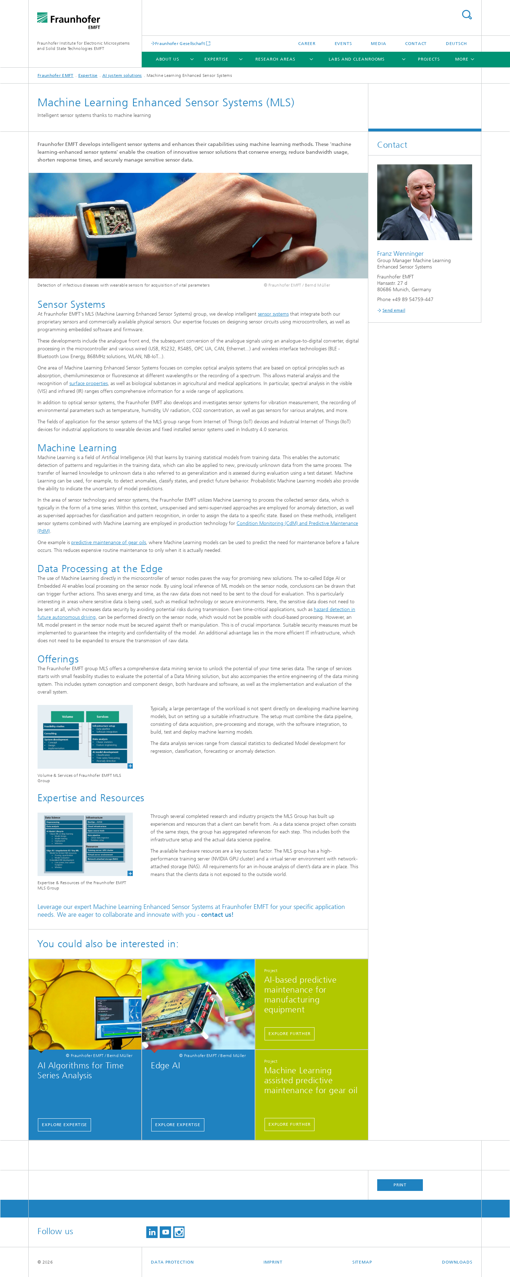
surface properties (88, 383)
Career (307, 43)
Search (466, 15)
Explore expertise (64, 1124)
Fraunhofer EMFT (56, 75)
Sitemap (362, 1262)
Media (378, 43)
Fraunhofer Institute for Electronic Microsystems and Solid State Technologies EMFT (83, 46)
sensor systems (273, 314)
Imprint (273, 1262)
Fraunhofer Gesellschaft (180, 43)
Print (400, 1184)
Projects (429, 59)
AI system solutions (122, 75)
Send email (393, 310)
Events (343, 43)
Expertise (216, 59)
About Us (167, 59)
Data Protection (172, 1262)
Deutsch (456, 43)
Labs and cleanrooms (357, 59)
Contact (416, 43)
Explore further (289, 1033)
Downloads (457, 1262)
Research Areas (275, 59)
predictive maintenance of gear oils (108, 542)
